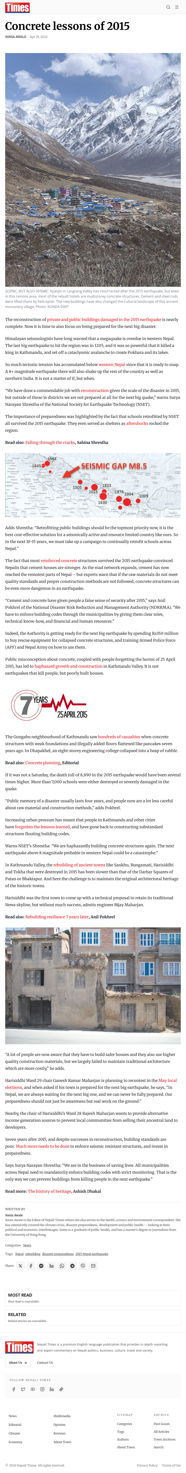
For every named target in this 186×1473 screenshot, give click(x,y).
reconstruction (95, 390)
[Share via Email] (93, 1266)
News (27, 1245)
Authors (123, 1439)
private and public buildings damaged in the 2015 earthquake (104, 319)
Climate (14, 1433)
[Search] (168, 7)
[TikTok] (61, 1389)
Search (158, 1447)
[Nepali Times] (19, 1347)
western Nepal (112, 364)
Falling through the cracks (50, 442)
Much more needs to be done (42, 1146)
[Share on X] (20, 1266)
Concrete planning (42, 762)
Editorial (15, 1425)
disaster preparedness (58, 1254)
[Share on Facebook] (30, 1266)
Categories (124, 1424)
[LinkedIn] (52, 1389)
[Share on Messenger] (41, 1266)
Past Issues (162, 1424)
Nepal (19, 1254)
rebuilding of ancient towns (79, 864)
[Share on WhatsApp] (62, 1266)
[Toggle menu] (177, 7)
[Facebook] (14, 1389)
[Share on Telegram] (72, 1266)
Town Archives (165, 1439)
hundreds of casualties (119, 736)
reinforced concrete (59, 560)
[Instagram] (42, 1389)
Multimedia (62, 1416)
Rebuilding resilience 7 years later (57, 916)
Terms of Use (171, 1465)
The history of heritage (49, 1191)
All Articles (161, 1432)
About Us (18, 1363)
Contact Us (45, 1363)
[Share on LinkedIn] (51, 1266)
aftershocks (137, 423)
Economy (15, 1442)
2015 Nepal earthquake (91, 1254)
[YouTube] (33, 1389)
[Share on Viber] (82, 1266)
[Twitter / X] (23, 1389)
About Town (62, 1442)
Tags (120, 1432)
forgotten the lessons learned (42, 826)
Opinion (59, 1425)
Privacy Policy (147, 1465)
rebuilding (32, 1254)
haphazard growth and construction (68, 666)
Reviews (60, 1433)
